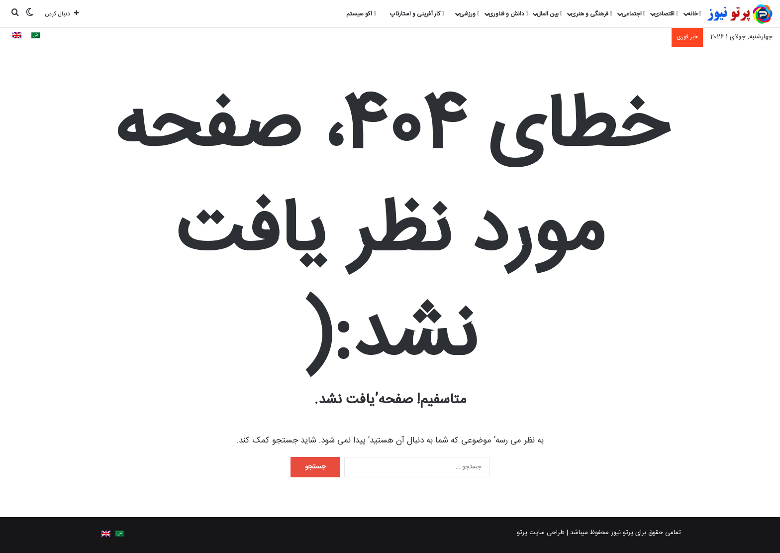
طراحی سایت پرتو (541, 532)
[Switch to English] (16, 37)
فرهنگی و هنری (591, 14)
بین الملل (549, 14)
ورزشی (469, 14)
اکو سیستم (361, 14)
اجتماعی (633, 14)
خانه (694, 14)
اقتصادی (666, 14)
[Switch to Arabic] (35, 37)
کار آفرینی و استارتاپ (417, 14)
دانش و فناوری (508, 14)
